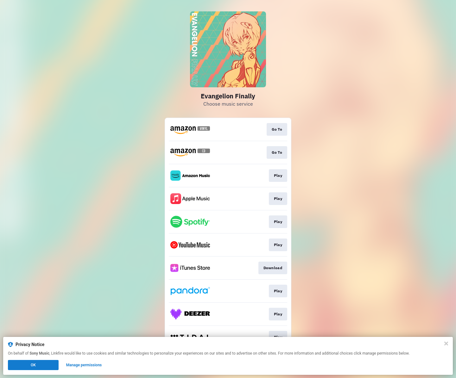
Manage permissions (84, 365)
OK (33, 365)
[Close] (446, 343)
